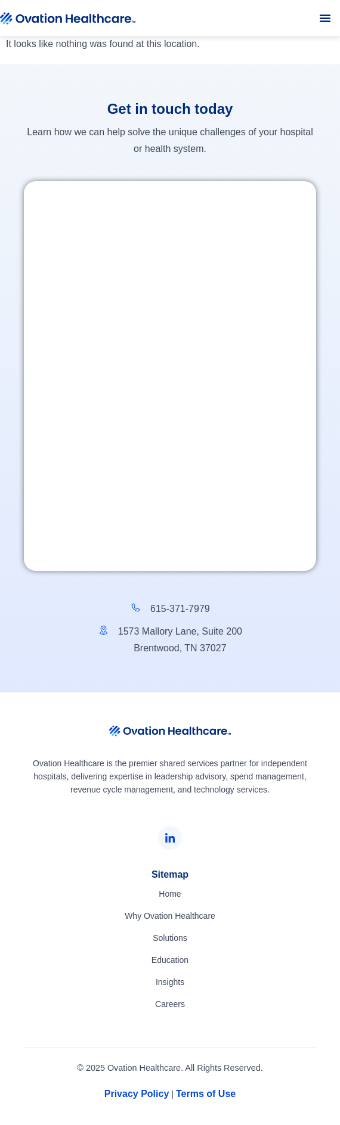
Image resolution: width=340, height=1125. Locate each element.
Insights (170, 982)
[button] (325, 18)
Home (170, 894)
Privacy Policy (136, 1094)
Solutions (170, 938)
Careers (170, 1004)
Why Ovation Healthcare (170, 916)
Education (170, 960)
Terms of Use (206, 1094)
